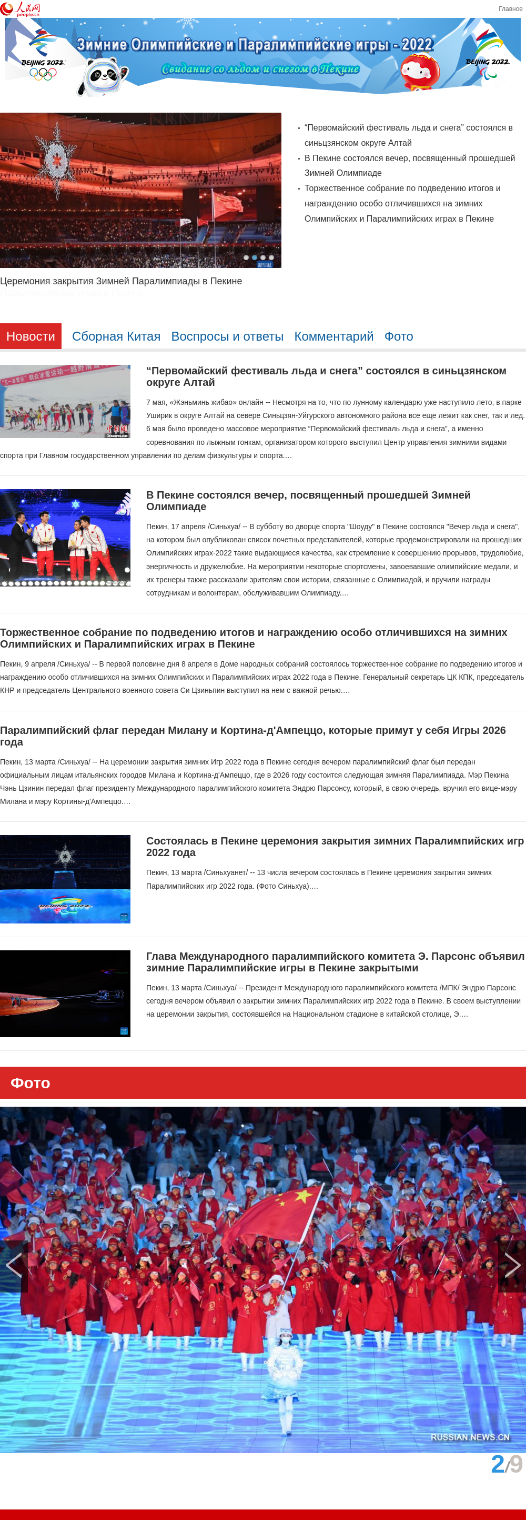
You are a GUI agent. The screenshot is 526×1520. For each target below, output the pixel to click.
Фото (30, 1082)
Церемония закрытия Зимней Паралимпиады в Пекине (121, 281)
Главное (511, 9)
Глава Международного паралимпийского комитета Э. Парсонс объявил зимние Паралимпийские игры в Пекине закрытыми (335, 961)
